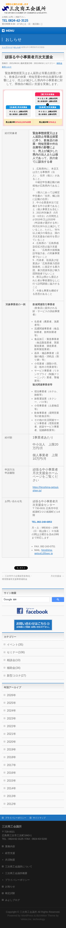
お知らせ (10, 886)
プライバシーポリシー (15, 818)
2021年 (11, 733)
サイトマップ (39, 818)
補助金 (59, 63)
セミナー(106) (16, 652)
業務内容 (10, 846)
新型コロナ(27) (16, 675)
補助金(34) (13, 667)
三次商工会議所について (18, 866)
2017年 (11, 765)
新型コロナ (7, 67)
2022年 (11, 726)
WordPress (27, 915)
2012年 (11, 803)
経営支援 (10, 853)
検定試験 (10, 893)
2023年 (11, 718)
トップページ (7, 47)
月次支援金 (57, 576)
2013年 (11, 796)
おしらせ (17, 47)
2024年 (11, 710)
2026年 (11, 695)
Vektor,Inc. (26, 919)
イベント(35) (15, 644)
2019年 (11, 749)
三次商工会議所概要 (16, 873)
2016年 (11, 772)
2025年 (11, 702)
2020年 (11, 741)
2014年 (11, 788)
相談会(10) (13, 660)
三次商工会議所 (28, 911)
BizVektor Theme (45, 915)
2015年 (11, 780)
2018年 (11, 757)
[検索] (25, 599)
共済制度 (10, 859)
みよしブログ (12, 900)
